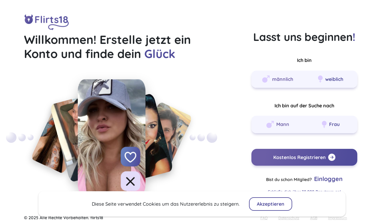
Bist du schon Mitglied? (304, 179)
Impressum (337, 218)
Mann (277, 124)
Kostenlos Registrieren (304, 157)
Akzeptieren (270, 204)
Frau (331, 124)
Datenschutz (288, 218)
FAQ (264, 218)
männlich (277, 79)
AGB (313, 218)
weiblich (330, 79)
